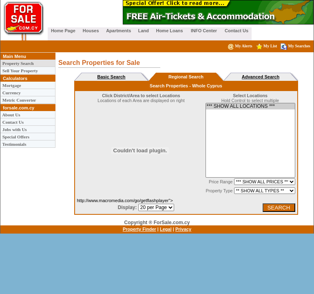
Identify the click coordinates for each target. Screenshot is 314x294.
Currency (11, 92)
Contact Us (12, 122)
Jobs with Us (14, 129)
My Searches (295, 46)
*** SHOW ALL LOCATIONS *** (250, 106)
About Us (10, 114)
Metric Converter (18, 100)
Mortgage (11, 85)
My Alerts (240, 46)
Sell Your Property (19, 70)
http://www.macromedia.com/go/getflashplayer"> (140, 198)
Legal (166, 229)
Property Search (17, 63)
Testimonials (13, 144)
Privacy (183, 229)
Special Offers (15, 136)
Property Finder (139, 229)
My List (266, 46)
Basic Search (111, 76)
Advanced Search (260, 76)
